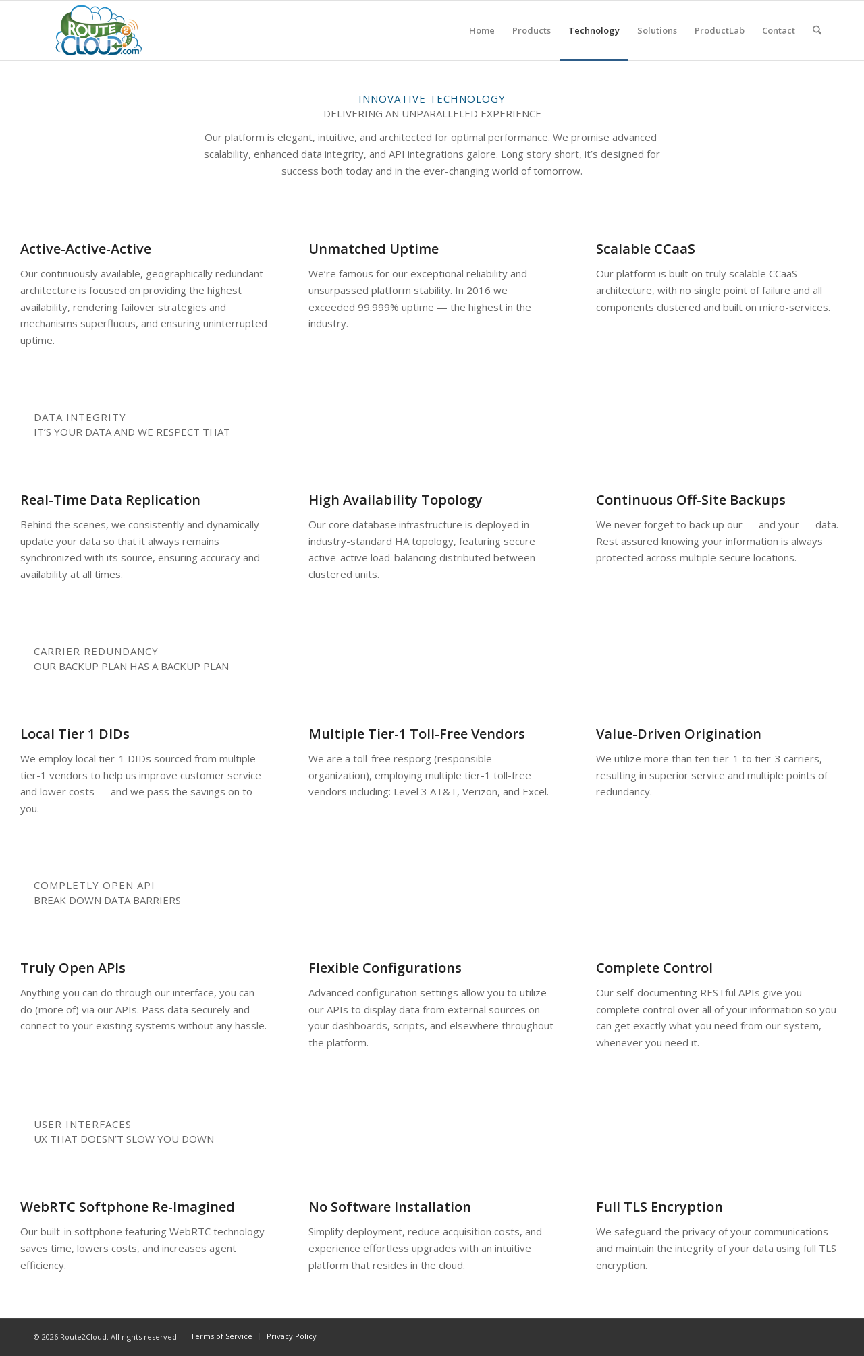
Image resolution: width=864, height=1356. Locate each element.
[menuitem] (482, 30)
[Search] (817, 30)
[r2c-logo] (98, 30)
